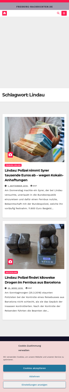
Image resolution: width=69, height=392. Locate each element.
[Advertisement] (34, 52)
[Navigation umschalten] (64, 13)
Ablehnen (34, 376)
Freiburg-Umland (13, 165)
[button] (58, 13)
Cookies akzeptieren (34, 368)
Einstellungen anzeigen (34, 384)
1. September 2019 (18, 186)
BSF (33, 186)
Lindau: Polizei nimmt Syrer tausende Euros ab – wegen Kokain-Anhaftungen (34, 175)
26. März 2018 (16, 288)
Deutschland (11, 272)
